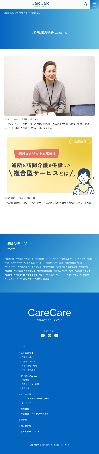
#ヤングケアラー (77, 258)
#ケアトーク (10, 266)
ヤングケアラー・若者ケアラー (35, 399)
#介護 (79, 262)
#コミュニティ (11, 278)
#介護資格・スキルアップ (46, 258)
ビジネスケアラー (29, 403)
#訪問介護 (60, 266)
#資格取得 (50, 274)
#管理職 (78, 270)
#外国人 (23, 278)
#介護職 (8, 274)
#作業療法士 (48, 266)
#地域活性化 (29, 270)
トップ (22, 347)
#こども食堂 (29, 262)
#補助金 (87, 270)
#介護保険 (22, 266)
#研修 (69, 274)
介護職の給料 (27, 357)
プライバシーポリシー (29, 431)
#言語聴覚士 (71, 266)
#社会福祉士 (31, 274)
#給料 (89, 258)
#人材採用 (84, 274)
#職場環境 (64, 258)
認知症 (46, 278)
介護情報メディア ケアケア (14, 13)
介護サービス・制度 (11, 119)
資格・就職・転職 (29, 366)
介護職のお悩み (9, 198)
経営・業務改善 (28, 370)
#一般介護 (28, 258)
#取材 (30, 278)
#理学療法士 (70, 262)
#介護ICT (40, 262)
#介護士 (19, 258)
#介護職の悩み (34, 266)
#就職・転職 (67, 270)
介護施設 (25, 380)
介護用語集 (24, 408)
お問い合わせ (25, 425)
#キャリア (60, 274)
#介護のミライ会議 (54, 262)
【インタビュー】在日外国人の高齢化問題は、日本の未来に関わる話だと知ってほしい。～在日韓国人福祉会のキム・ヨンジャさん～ (47, 126)
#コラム (38, 278)
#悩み (41, 274)
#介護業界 (9, 258)
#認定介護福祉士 (44, 270)
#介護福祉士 (19, 274)
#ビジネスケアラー (13, 262)
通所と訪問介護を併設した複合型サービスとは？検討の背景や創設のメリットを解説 (48, 202)
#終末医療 (18, 270)
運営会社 (23, 419)
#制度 (75, 274)
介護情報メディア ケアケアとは (33, 413)
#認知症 (57, 270)
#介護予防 (83, 266)
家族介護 (25, 388)
